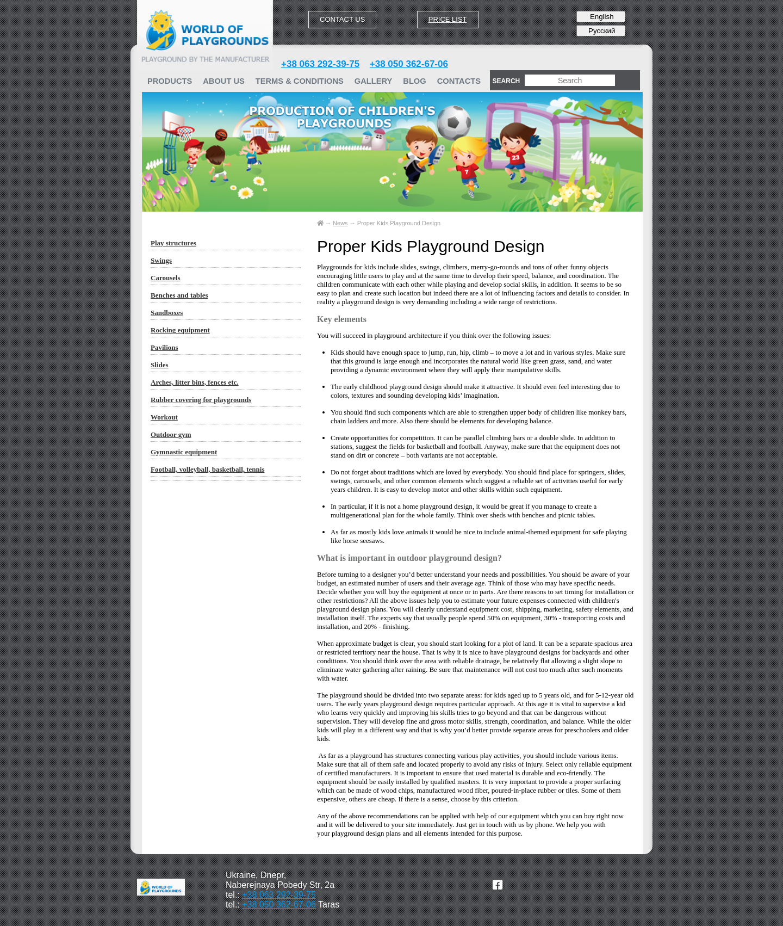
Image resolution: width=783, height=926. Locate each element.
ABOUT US (224, 81)
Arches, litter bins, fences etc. (195, 382)
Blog (414, 81)
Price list (447, 19)
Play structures (173, 243)
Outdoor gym (171, 434)
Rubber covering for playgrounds (201, 400)
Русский (600, 31)
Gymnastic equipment (184, 452)
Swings (161, 260)
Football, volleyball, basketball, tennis (207, 469)
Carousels (166, 278)
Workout (164, 417)
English (600, 17)
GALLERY (373, 81)
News (340, 223)
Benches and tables (179, 295)
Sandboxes (167, 312)
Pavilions (164, 347)
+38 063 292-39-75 (320, 64)
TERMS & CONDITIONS (300, 81)
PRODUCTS (169, 81)
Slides (160, 365)
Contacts (459, 81)
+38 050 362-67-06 (409, 64)
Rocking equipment (180, 330)
